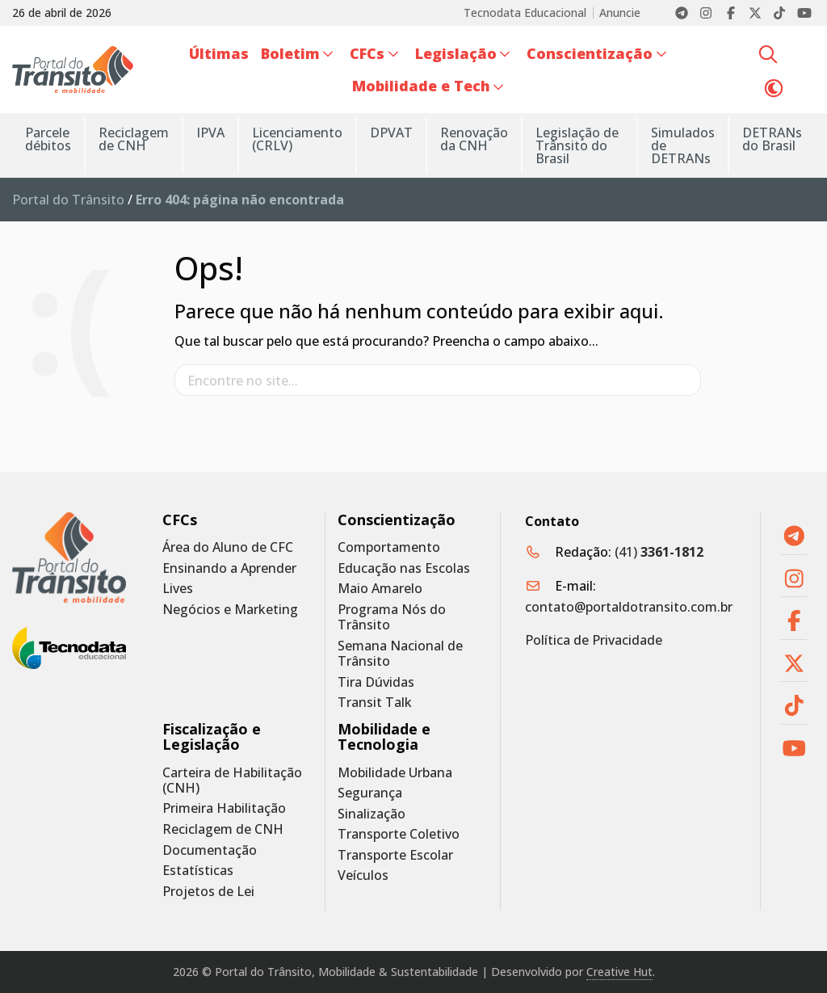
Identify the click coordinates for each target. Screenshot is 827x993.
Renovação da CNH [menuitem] (474, 139)
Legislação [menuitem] (456, 53)
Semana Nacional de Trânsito (400, 653)
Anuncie (619, 13)
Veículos (363, 875)
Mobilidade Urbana (395, 773)
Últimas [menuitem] (219, 53)
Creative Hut (619, 971)
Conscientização (396, 520)
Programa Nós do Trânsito (392, 617)
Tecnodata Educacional (525, 13)
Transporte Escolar (395, 855)
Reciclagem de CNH (222, 829)
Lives (177, 588)
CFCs (179, 520)
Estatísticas (197, 870)
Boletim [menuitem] (290, 53)
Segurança (370, 793)
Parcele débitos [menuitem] (48, 139)
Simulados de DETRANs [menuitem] (683, 145)
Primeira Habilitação (224, 808)
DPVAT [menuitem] (391, 132)
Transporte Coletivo (399, 834)
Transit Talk (375, 702)
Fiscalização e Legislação (211, 737)
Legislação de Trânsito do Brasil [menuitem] (577, 145)
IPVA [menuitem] (210, 132)
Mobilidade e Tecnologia (384, 737)
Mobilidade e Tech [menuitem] (421, 85)
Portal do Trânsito (68, 199)
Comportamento (389, 547)
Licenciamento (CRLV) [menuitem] (297, 139)
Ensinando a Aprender (229, 568)
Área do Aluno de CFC (227, 547)
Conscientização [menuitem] (590, 53)
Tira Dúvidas (376, 682)
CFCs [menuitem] (367, 53)
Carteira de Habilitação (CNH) (232, 780)
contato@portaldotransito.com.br (629, 607)
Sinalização (371, 814)
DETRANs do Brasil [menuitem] (772, 139)
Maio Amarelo (380, 588)
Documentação (209, 850)
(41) (659, 552)
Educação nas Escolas (404, 568)
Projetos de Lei (208, 891)
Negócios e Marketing (230, 609)
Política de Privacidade (593, 640)
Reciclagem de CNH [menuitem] (134, 139)
